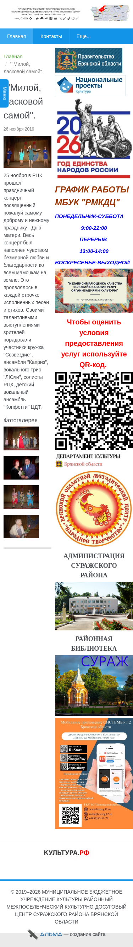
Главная (13, 56)
